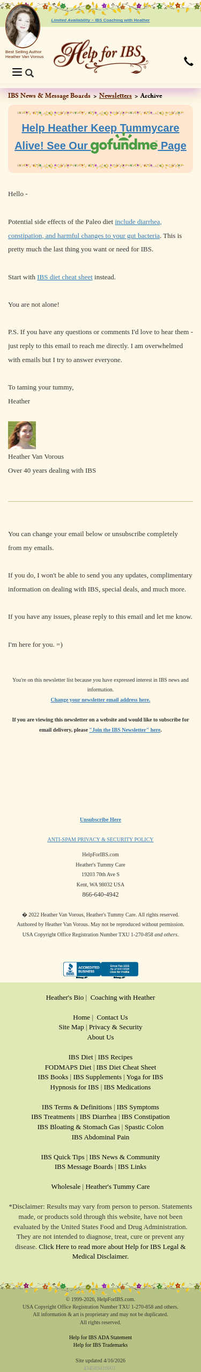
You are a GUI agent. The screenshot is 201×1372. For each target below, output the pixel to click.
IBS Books (53, 1077)
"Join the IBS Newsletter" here (124, 730)
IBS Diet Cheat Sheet (126, 1067)
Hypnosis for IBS (74, 1087)
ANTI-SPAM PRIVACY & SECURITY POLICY (100, 839)
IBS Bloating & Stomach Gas (79, 1127)
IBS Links (132, 1166)
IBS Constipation (146, 1117)
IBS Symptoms (138, 1107)
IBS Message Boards (84, 1166)
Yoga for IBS (144, 1077)
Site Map (71, 1027)
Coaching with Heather (123, 997)
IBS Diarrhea (98, 1117)
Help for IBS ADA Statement (100, 1337)
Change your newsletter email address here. (101, 700)
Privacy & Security (116, 1027)
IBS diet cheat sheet (65, 277)
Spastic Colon (144, 1127)
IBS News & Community (125, 1157)
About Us (100, 1037)
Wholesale (65, 1186)
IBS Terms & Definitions (77, 1107)
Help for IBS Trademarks (100, 1345)
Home (81, 1017)
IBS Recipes (115, 1057)
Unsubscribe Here (100, 819)
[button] (188, 62)
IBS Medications (127, 1087)
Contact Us (112, 1017)
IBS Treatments (53, 1117)
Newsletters (115, 95)
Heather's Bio (65, 997)
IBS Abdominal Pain (101, 1137)
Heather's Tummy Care (117, 1186)
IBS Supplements (97, 1077)
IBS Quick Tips (63, 1157)
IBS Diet (81, 1057)
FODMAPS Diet (68, 1067)
